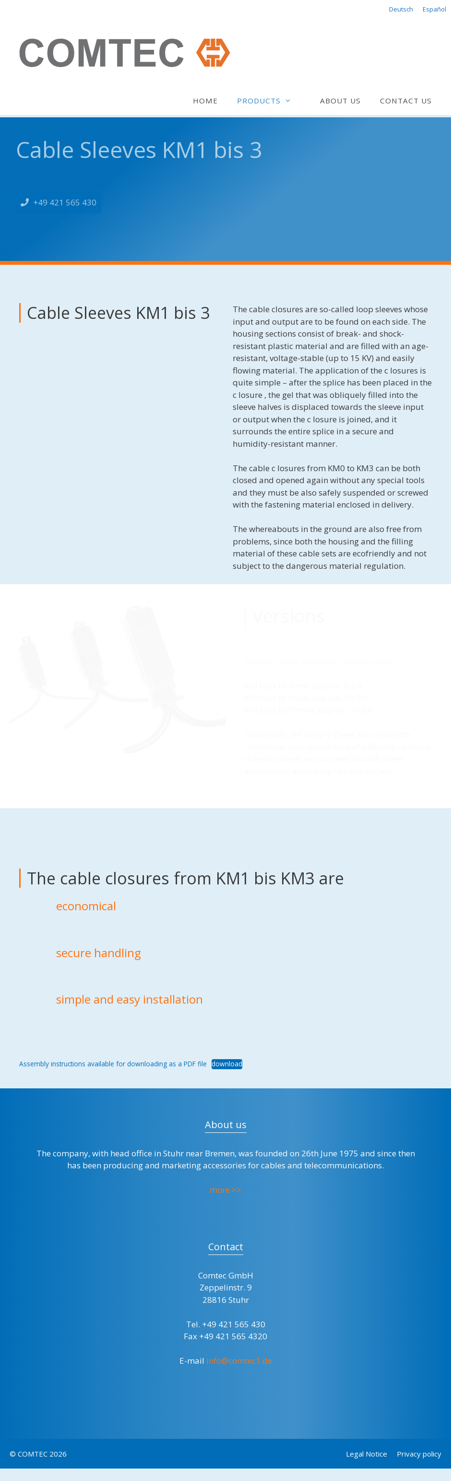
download (227, 1063)
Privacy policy (419, 1453)
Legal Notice (366, 1453)
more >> (225, 1189)
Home (205, 100)
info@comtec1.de (239, 1360)
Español (434, 9)
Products (269, 100)
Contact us (406, 100)
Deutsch (401, 9)
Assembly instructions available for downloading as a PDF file (113, 1063)
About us (340, 100)
